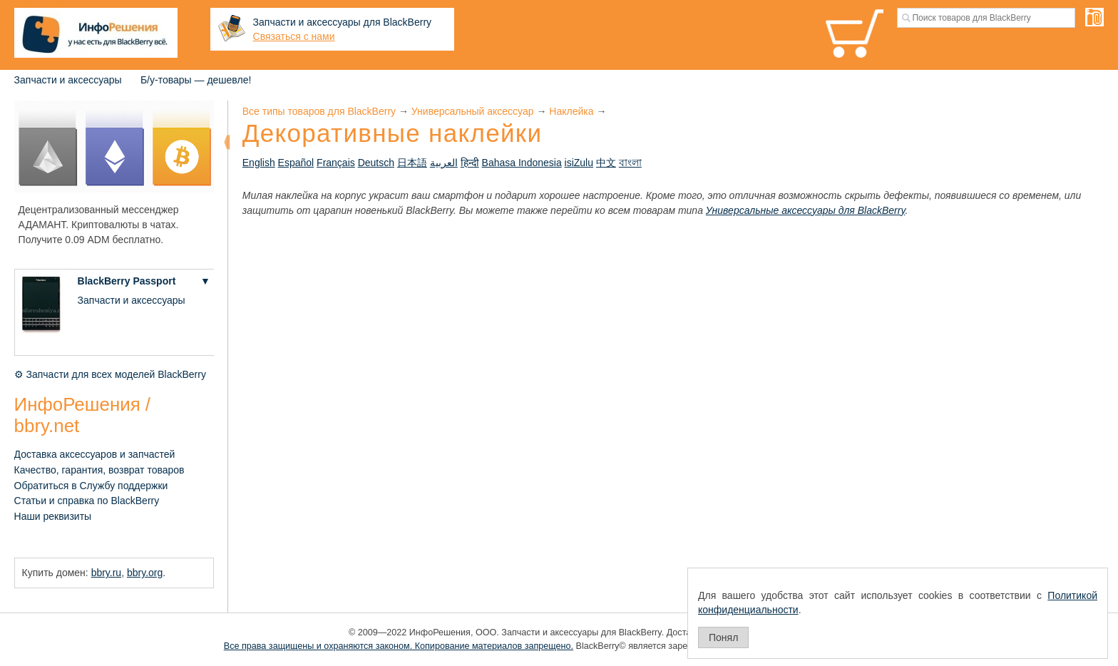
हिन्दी (470, 162)
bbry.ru (106, 572)
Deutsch (376, 162)
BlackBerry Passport (127, 281)
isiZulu (579, 162)
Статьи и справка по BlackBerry (87, 500)
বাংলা (630, 162)
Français (336, 162)
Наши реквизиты (53, 516)
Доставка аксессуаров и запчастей (94, 454)
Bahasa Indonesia (522, 162)
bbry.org (145, 572)
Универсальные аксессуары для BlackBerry (806, 210)
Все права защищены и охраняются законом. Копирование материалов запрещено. (398, 646)
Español (296, 162)
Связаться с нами (294, 36)
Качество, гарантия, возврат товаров (99, 470)
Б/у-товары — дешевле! (195, 80)
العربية (444, 162)
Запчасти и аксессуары (68, 80)
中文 (606, 162)
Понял (723, 637)
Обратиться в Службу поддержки (91, 485)
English (258, 162)
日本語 (412, 162)
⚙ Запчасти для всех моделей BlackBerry (110, 374)
